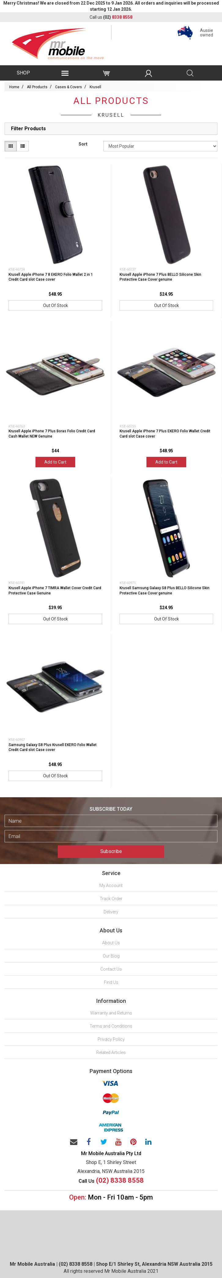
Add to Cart (55, 462)
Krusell (95, 87)
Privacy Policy (111, 1039)
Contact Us (111, 969)
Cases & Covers (68, 87)
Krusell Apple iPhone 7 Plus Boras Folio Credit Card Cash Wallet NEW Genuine (52, 433)
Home (14, 87)
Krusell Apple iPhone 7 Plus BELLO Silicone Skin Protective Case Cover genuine (160, 277)
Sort (83, 144)
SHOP (23, 73)
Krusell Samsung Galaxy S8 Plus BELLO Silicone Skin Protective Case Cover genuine (164, 590)
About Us (111, 942)
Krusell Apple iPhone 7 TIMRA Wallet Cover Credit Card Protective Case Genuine (55, 590)
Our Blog (111, 956)
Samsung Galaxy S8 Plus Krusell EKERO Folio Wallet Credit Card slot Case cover (53, 747)
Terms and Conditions (111, 1026)
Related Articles (111, 1052)
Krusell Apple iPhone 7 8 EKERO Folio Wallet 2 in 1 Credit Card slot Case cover (51, 277)
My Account (111, 885)
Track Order (111, 898)
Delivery (111, 911)
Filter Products (28, 128)
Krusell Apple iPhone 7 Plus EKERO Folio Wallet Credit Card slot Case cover (165, 433)
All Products (37, 87)
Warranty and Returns (111, 1013)
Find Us (111, 982)
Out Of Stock (55, 305)
